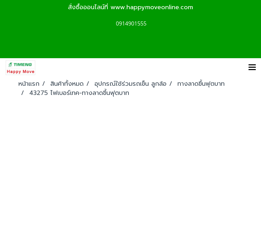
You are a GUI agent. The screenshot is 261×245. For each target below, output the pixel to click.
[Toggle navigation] (252, 67)
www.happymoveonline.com (151, 7)
